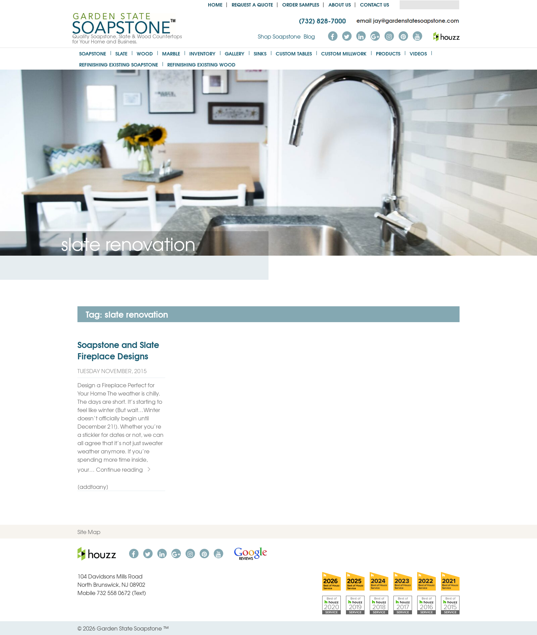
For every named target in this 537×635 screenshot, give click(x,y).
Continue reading (123, 469)
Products (388, 53)
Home (215, 4)
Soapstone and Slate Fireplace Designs (118, 350)
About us (339, 4)
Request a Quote (252, 4)
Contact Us (374, 4)
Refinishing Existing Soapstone (118, 64)
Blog (309, 36)
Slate (121, 53)
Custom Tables (294, 53)
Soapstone (92, 53)
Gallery (234, 53)
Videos (418, 53)
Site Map (89, 532)
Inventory (202, 53)
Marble (171, 53)
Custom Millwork (344, 53)
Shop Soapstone (279, 36)
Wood (145, 53)
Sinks (260, 53)
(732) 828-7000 (322, 20)
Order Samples (300, 4)
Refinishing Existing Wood (201, 64)
